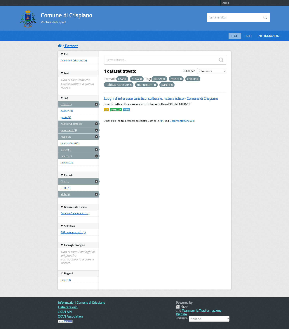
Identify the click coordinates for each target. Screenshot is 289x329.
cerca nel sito (217, 17)
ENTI (248, 35)
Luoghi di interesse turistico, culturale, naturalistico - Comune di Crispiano (161, 98)
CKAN (182, 307)
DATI (234, 35)
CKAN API (65, 311)
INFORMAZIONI (269, 35)
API (161, 121)
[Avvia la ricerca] (265, 17)
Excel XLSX (116, 109)
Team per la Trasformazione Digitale (198, 312)
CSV (106, 109)
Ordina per (189, 71)
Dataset (71, 46)
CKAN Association (70, 316)
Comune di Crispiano (66, 18)
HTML (126, 109)
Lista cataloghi (68, 307)
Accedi (225, 3)
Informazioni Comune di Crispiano (81, 302)
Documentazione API (182, 121)
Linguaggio (181, 318)
